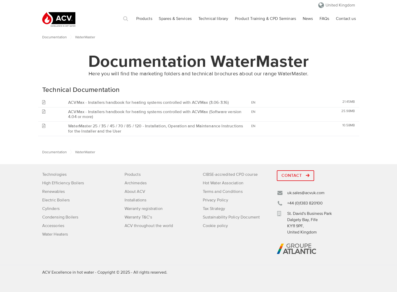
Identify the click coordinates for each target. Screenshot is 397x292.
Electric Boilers (56, 200)
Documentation (54, 37)
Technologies (54, 174)
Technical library (213, 18)
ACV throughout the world (149, 225)
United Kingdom (340, 5)
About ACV (135, 191)
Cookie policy (215, 225)
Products (144, 18)
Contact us (346, 18)
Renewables (53, 191)
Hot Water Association (223, 183)
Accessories (53, 225)
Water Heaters (55, 234)
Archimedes (136, 183)
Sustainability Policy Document (231, 217)
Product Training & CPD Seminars (265, 18)
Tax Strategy (214, 208)
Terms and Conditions (223, 191)
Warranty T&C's (138, 217)
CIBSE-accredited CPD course (230, 174)
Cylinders (51, 208)
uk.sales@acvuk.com (305, 192)
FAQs (324, 18)
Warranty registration (144, 208)
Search (125, 19)
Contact (295, 175)
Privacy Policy (215, 200)
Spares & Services (175, 18)
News (308, 18)
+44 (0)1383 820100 (305, 203)
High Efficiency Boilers (63, 183)
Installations (136, 200)
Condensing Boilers (60, 217)
